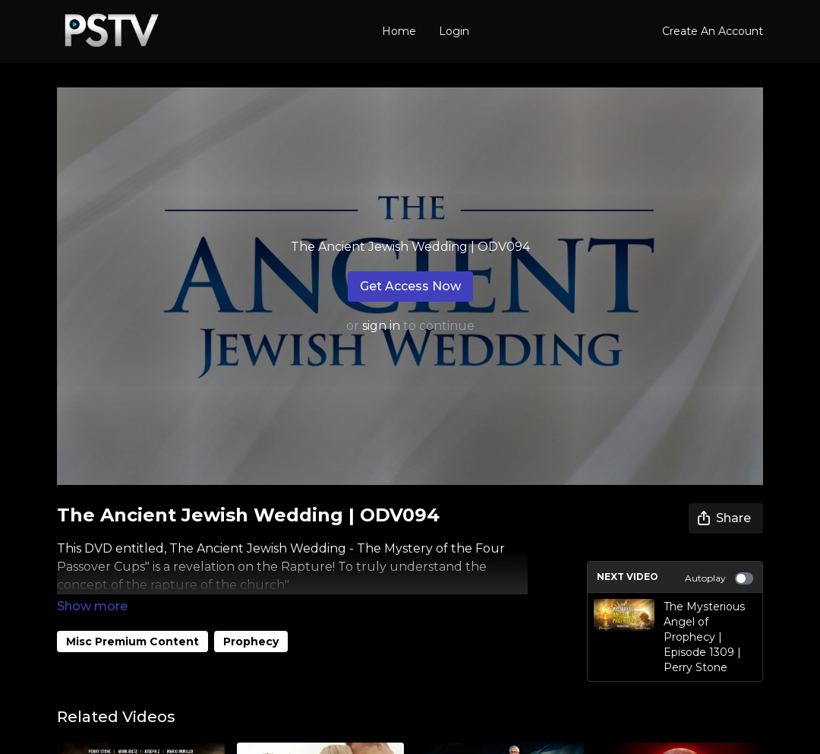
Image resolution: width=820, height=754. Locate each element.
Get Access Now (410, 286)
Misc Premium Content (132, 620)
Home (399, 31)
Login (454, 31)
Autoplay (719, 578)
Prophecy (251, 620)
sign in (381, 325)
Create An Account (712, 31)
